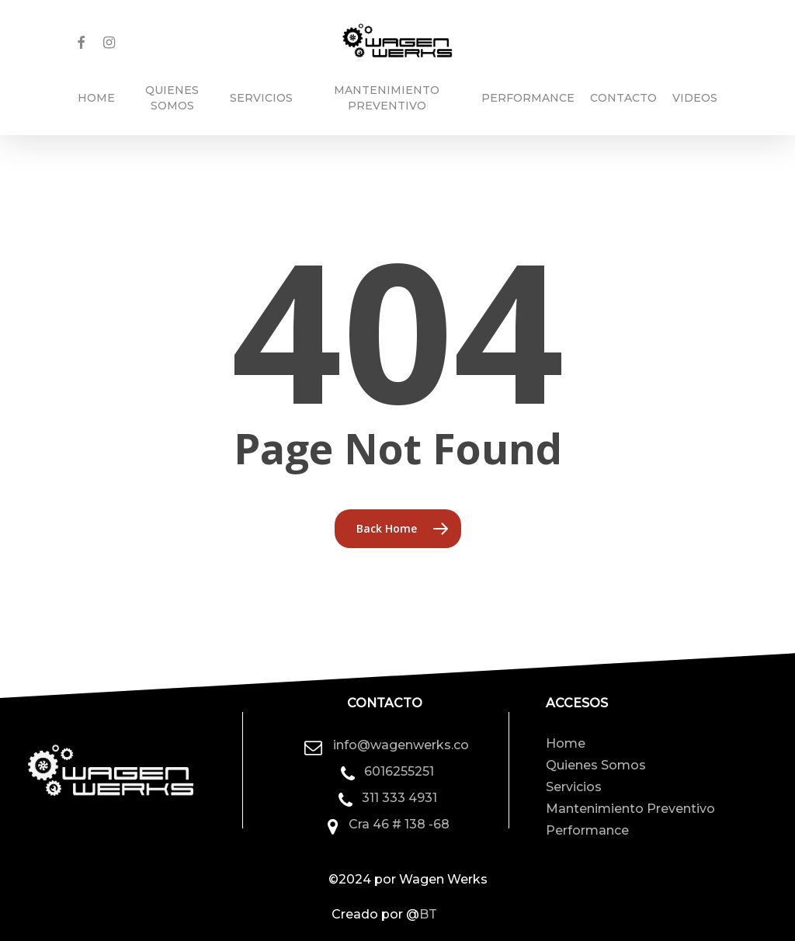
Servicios (574, 787)
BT (428, 914)
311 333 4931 (399, 797)
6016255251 (399, 771)
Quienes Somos (596, 765)
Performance (587, 830)
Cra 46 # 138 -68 (399, 824)
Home (565, 743)
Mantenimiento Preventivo (630, 808)
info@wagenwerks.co (401, 745)
